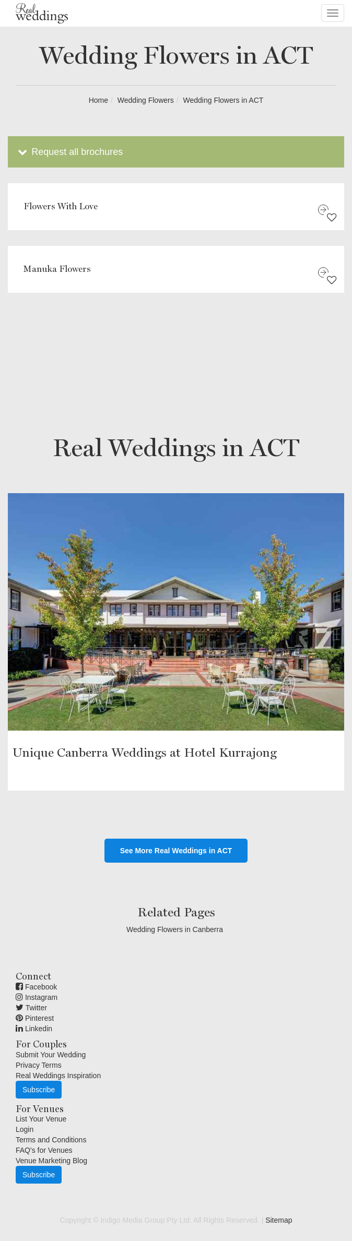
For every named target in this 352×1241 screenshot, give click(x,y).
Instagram (36, 997)
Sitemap (278, 1220)
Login (24, 1129)
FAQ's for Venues (44, 1150)
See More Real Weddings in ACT (176, 850)
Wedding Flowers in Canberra (174, 929)
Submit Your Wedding (51, 1055)
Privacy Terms (39, 1065)
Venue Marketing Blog (51, 1160)
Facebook (36, 987)
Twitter (31, 1008)
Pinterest (35, 1018)
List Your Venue (41, 1119)
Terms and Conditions (51, 1140)
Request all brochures (69, 152)
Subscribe (38, 1089)
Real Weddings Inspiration (58, 1075)
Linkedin (34, 1028)
